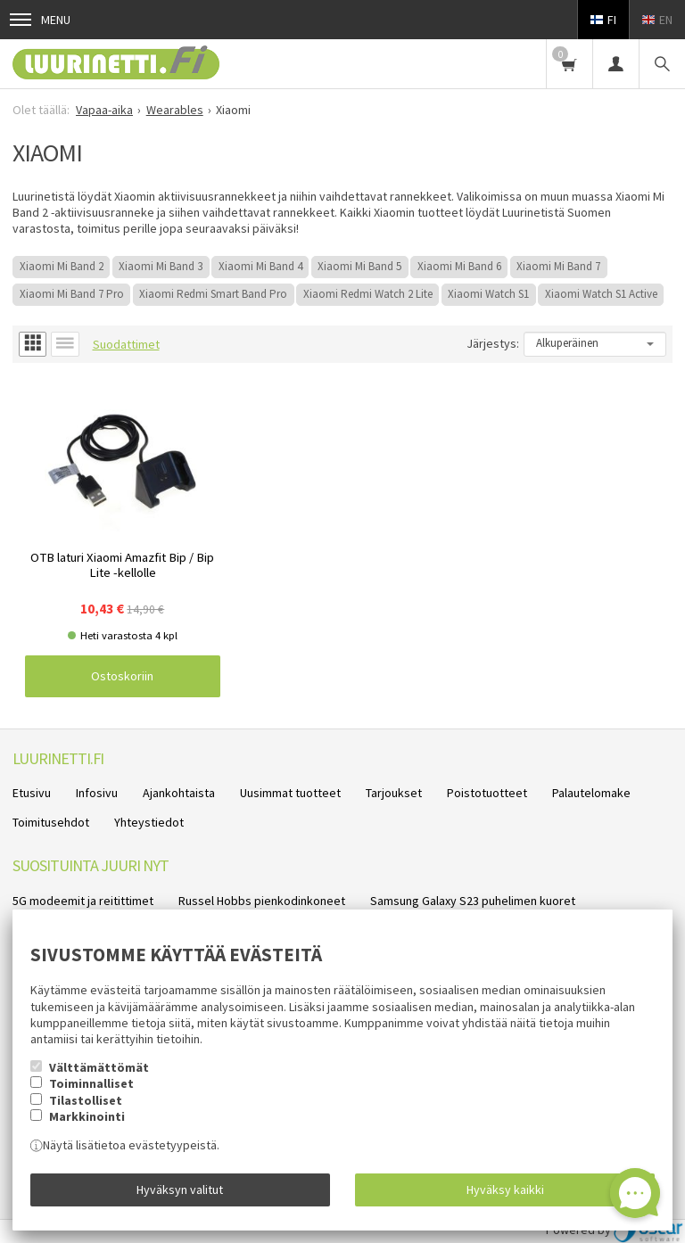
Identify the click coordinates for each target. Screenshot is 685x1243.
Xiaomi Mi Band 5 (359, 266)
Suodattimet (126, 344)
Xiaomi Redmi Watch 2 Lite (368, 293)
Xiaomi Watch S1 (488, 293)
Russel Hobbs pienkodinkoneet (261, 901)
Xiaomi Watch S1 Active (601, 293)
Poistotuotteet (487, 793)
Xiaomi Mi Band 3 (160, 266)
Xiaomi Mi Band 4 (260, 266)
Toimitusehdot (50, 822)
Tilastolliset (85, 1100)
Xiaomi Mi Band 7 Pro (72, 293)
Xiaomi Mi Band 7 (558, 266)
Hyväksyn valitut (179, 1189)
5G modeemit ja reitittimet (82, 901)
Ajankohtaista (179, 793)
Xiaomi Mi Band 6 (459, 266)
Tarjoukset (394, 793)
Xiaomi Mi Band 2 (61, 266)
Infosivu (97, 793)
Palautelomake (591, 793)
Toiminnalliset (91, 1083)
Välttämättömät (99, 1067)
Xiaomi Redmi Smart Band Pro (213, 293)
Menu (40, 20)
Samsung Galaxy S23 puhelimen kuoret (472, 901)
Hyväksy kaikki (505, 1189)
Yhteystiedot (149, 822)
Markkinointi (87, 1116)
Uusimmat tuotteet (290, 793)
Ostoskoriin (122, 676)
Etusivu (31, 793)
